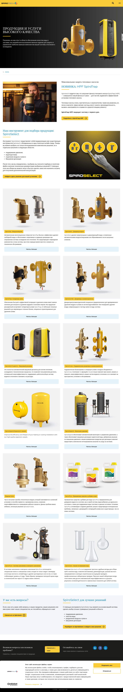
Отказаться (107, 675)
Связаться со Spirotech (13, 615)
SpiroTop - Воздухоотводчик (13, 231)
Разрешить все (107, 669)
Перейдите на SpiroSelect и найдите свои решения (83, 627)
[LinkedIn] (95, 648)
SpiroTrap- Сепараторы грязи (14, 299)
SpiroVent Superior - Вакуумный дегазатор (18, 366)
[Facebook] (100, 648)
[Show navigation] (119, 3)
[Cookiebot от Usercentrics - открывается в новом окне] (12, 688)
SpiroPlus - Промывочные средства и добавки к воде (81, 496)
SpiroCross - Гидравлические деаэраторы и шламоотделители (83, 366)
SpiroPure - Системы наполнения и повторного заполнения (22, 566)
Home (7, 71)
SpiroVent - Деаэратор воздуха (74, 231)
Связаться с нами (51, 649)
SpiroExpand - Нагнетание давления (76, 431)
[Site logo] (9, 3)
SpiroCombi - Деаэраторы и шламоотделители (79, 299)
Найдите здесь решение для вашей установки (21, 176)
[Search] (113, 3)
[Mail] (105, 648)
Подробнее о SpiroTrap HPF (73, 118)
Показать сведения (32, 688)
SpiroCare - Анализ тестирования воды (77, 566)
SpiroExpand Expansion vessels (15, 431)
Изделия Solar (9, 496)
